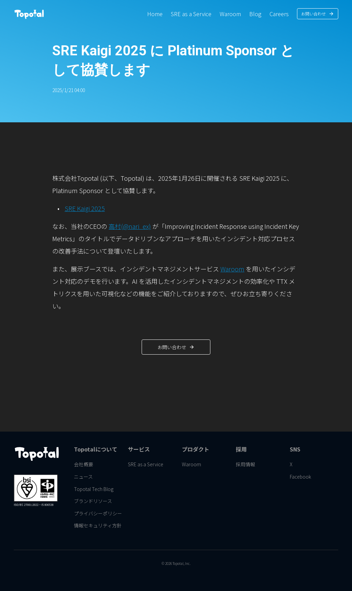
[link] (155, 14)
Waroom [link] (232, 268)
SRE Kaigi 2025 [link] (85, 208)
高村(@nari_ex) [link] (130, 226)
